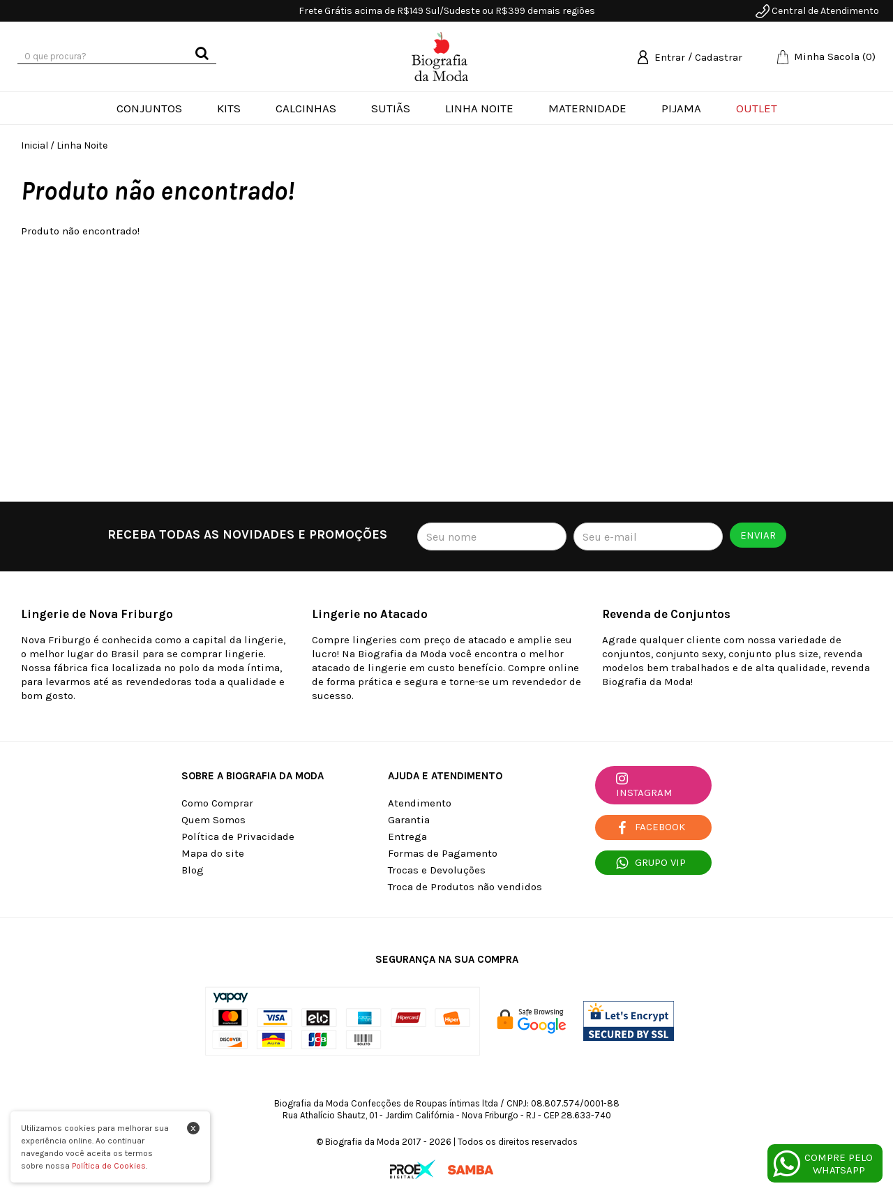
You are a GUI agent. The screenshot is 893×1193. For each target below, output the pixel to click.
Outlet (756, 108)
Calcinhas (306, 108)
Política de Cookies (109, 1166)
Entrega (407, 836)
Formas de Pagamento (442, 853)
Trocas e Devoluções (437, 870)
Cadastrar (718, 57)
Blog (192, 870)
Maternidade (587, 108)
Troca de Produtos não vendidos (465, 886)
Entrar (669, 57)
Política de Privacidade (237, 836)
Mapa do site (212, 853)
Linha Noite (479, 108)
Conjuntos (149, 108)
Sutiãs (390, 108)
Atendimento (419, 803)
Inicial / (37, 145)
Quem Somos (213, 819)
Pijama (681, 108)
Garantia (409, 819)
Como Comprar (217, 803)
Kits (229, 108)
